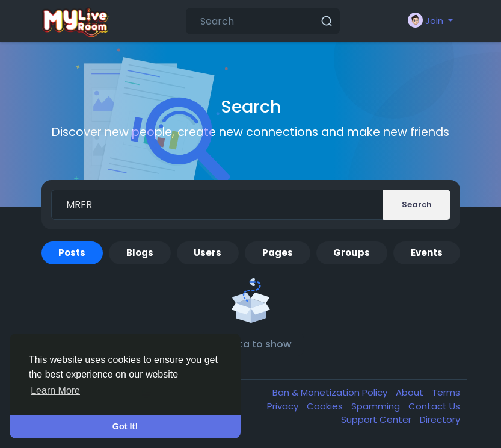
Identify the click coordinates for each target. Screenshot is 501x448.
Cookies (326, 406)
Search (417, 204)
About (411, 392)
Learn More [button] (55, 390)
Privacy (284, 406)
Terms (446, 392)
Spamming (376, 406)
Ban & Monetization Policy (331, 392)
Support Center (377, 419)
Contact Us (434, 406)
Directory (440, 419)
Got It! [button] (125, 426)
